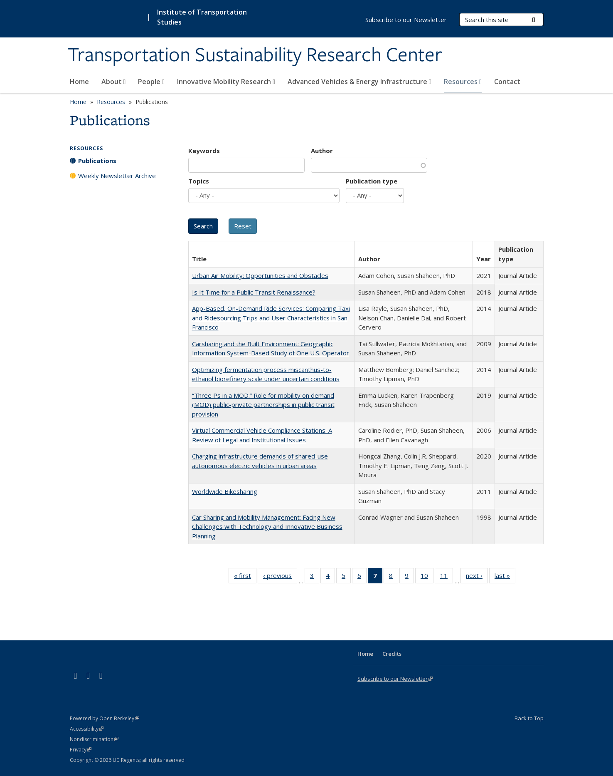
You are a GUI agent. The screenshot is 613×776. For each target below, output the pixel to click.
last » (505, 577)
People (151, 81)
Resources (463, 81)
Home (79, 81)
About (113, 81)
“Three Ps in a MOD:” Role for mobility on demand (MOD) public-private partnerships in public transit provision (263, 404)
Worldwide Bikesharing (224, 491)
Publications (97, 160)
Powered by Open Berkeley (104, 718)
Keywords (204, 150)
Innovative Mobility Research (226, 81)
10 (427, 577)
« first (245, 577)
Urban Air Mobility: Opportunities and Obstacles (260, 275)
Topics (198, 181)
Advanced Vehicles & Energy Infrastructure (359, 81)
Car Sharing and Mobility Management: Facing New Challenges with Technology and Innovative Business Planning (267, 526)
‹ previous (280, 577)
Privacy (80, 749)
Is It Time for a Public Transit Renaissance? (253, 292)
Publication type (371, 181)
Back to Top (529, 718)
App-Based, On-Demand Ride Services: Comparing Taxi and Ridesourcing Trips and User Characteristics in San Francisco (271, 317)
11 (446, 577)
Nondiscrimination (94, 739)
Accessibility (86, 728)
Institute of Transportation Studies (202, 17)
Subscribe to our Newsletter (406, 19)
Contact (507, 81)
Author (322, 150)
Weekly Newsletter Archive (117, 175)
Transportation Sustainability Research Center (255, 55)
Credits (391, 653)
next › (477, 577)
